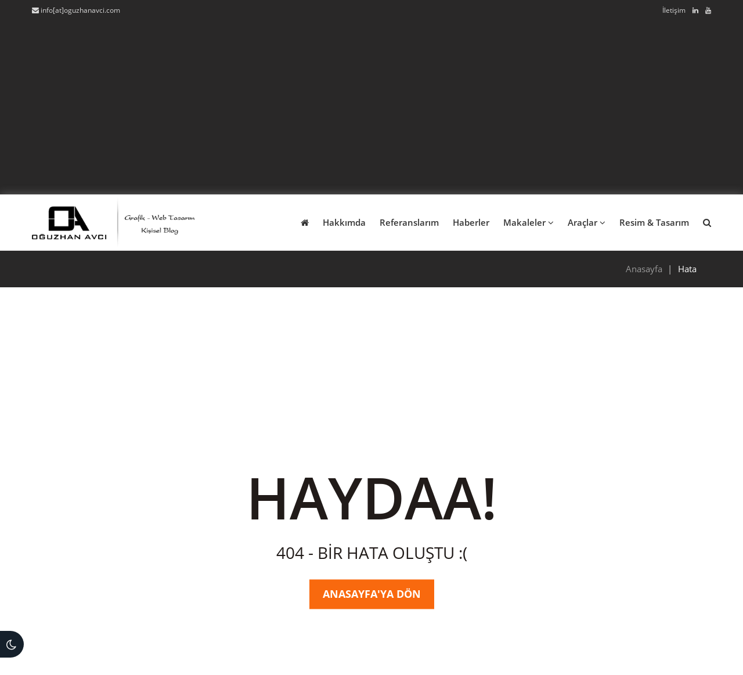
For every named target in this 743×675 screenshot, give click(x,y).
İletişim (674, 10)
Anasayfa (644, 269)
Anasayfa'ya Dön (372, 594)
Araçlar (586, 222)
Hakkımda (344, 222)
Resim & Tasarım (654, 222)
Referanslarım (409, 222)
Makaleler (528, 222)
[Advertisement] (371, 103)
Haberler (471, 222)
